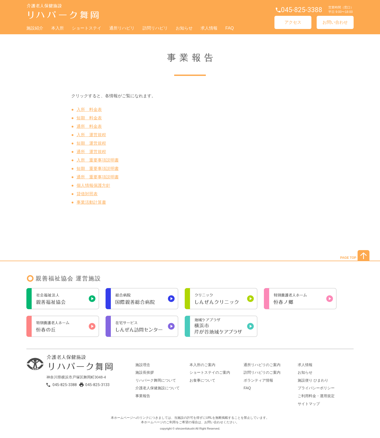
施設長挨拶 (144, 372)
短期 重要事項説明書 (98, 168)
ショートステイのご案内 (209, 372)
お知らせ (184, 28)
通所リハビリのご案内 (262, 365)
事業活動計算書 (91, 202)
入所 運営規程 (91, 135)
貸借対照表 (87, 194)
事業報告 (142, 396)
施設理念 (142, 365)
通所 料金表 (89, 126)
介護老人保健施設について (157, 388)
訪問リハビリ (155, 28)
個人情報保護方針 (93, 185)
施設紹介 (34, 28)
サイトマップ (309, 404)
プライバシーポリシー (316, 388)
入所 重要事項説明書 (98, 160)
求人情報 (209, 28)
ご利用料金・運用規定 (316, 396)
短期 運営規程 (91, 143)
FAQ (229, 28)
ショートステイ (86, 28)
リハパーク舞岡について (155, 380)
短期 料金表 (89, 118)
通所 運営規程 (91, 151)
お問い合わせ (335, 22)
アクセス (292, 22)
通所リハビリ (122, 28)
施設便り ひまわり (313, 380)
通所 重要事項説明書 (98, 177)
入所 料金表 (89, 109)
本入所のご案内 (202, 365)
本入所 (57, 28)
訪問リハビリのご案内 (262, 372)
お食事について (202, 380)
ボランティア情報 (258, 380)
